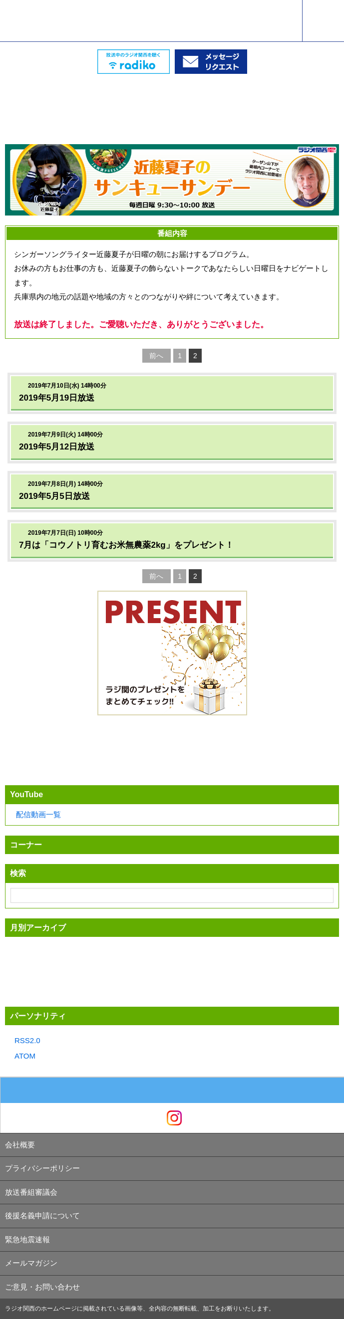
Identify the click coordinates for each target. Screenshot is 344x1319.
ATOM (24, 1056)
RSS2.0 (27, 1040)
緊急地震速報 (27, 1239)
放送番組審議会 (31, 1192)
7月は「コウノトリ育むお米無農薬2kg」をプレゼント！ (126, 545)
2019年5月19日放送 (56, 398)
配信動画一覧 (38, 814)
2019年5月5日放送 (54, 496)
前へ (156, 356)
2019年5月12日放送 (56, 446)
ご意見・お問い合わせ (42, 1287)
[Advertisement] (172, 99)
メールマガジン (31, 1263)
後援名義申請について (42, 1215)
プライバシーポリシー (42, 1168)
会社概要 (20, 1144)
